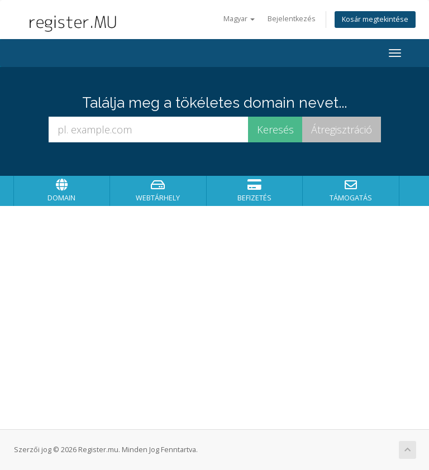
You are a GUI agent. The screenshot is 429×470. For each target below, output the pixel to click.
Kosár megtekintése (375, 19)
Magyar (239, 18)
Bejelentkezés (292, 18)
